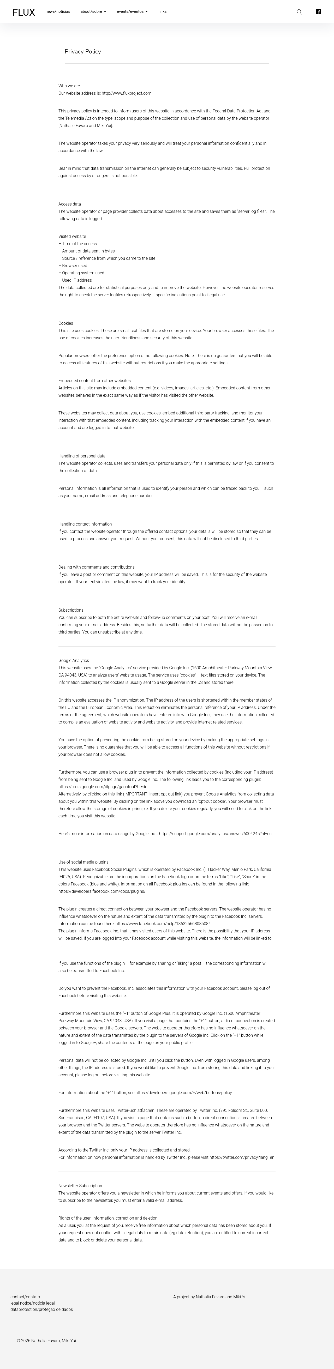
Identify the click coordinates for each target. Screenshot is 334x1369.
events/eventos (132, 11)
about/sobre (93, 11)
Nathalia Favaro (210, 1296)
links (162, 11)
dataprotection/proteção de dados (41, 1309)
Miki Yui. (240, 1296)
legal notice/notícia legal (32, 1303)
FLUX (24, 12)
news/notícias (58, 11)
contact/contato (25, 1296)
